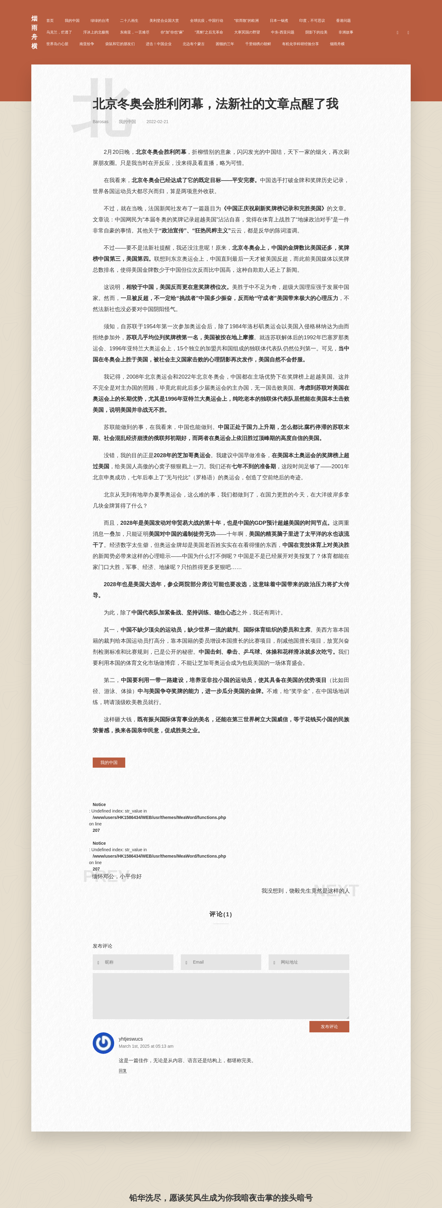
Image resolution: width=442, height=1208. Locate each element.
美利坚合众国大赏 (164, 20)
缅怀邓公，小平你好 (117, 876)
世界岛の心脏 (57, 44)
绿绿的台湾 (100, 20)
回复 (123, 1070)
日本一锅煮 (279, 20)
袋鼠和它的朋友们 (120, 44)
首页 (50, 20)
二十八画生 (129, 20)
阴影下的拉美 (316, 32)
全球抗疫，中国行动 (206, 20)
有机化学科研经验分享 (300, 44)
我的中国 (72, 20)
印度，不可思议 (312, 20)
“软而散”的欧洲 (246, 20)
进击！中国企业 (159, 44)
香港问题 (343, 20)
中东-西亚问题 (282, 32)
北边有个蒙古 (194, 44)
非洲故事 (346, 32)
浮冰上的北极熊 (96, 32)
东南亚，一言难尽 (134, 32)
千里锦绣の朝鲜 (258, 44)
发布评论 (329, 1026)
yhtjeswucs (131, 1039)
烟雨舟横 (337, 44)
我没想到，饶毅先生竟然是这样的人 (306, 891)
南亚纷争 (86, 44)
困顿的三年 (225, 44)
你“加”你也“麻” (172, 32)
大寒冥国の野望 (247, 32)
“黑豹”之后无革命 (209, 32)
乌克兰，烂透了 (59, 32)
